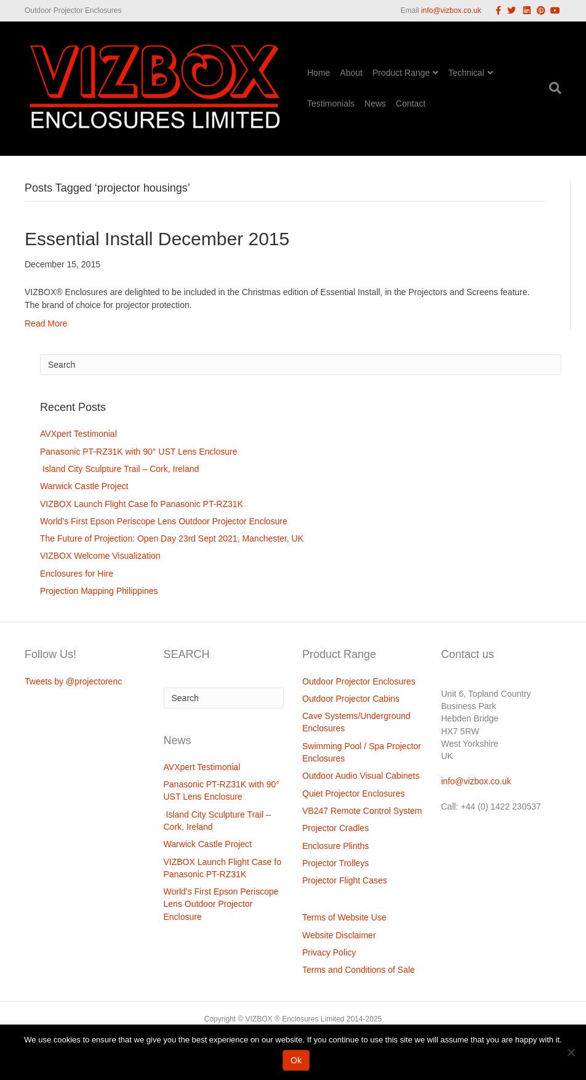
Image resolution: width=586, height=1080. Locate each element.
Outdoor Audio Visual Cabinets (360, 776)
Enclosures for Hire (76, 574)
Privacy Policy (329, 952)
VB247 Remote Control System (362, 811)
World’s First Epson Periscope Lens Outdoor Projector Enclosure (163, 521)
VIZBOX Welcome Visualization (100, 556)
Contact (410, 103)
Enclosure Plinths (335, 846)
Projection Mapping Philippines (99, 591)
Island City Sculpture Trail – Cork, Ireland (119, 469)
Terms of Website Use (344, 917)
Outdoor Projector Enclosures (358, 681)
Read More (46, 323)
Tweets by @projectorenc (73, 681)
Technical (466, 73)
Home (318, 73)
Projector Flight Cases (344, 880)
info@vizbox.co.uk (451, 10)
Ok (296, 1060)
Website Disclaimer (339, 935)
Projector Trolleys (335, 863)
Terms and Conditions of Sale (358, 970)
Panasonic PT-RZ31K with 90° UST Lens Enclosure (139, 452)
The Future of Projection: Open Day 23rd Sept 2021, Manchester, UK (171, 538)
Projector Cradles (335, 828)
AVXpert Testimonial (78, 434)
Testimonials (331, 103)
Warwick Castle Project (84, 486)
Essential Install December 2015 (157, 239)
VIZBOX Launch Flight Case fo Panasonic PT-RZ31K (141, 504)
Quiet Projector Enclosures (353, 793)
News (375, 103)
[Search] (552, 88)
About (351, 73)
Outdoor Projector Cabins (350, 699)
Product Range (401, 73)
